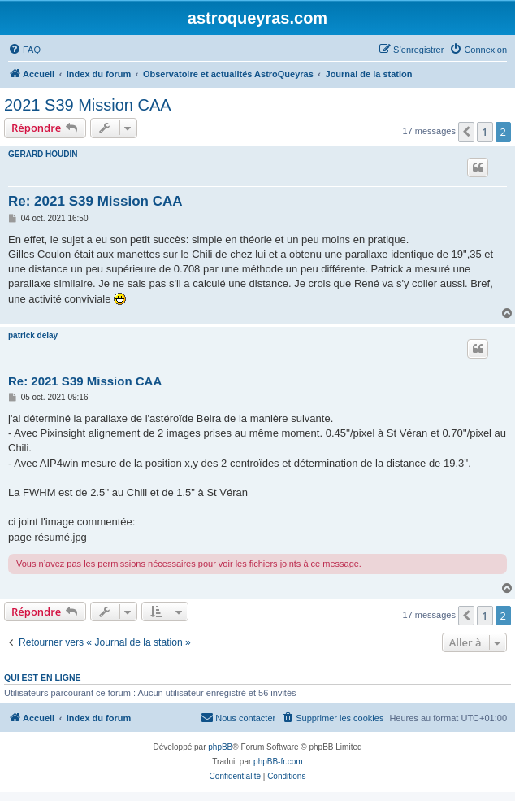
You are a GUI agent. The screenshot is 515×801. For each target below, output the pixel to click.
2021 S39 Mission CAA (87, 105)
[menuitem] (24, 49)
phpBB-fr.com (278, 761)
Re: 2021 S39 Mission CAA (95, 201)
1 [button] (484, 131)
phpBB (220, 746)
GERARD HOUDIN (43, 154)
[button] (466, 131)
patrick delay (33, 335)
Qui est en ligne (42, 677)
